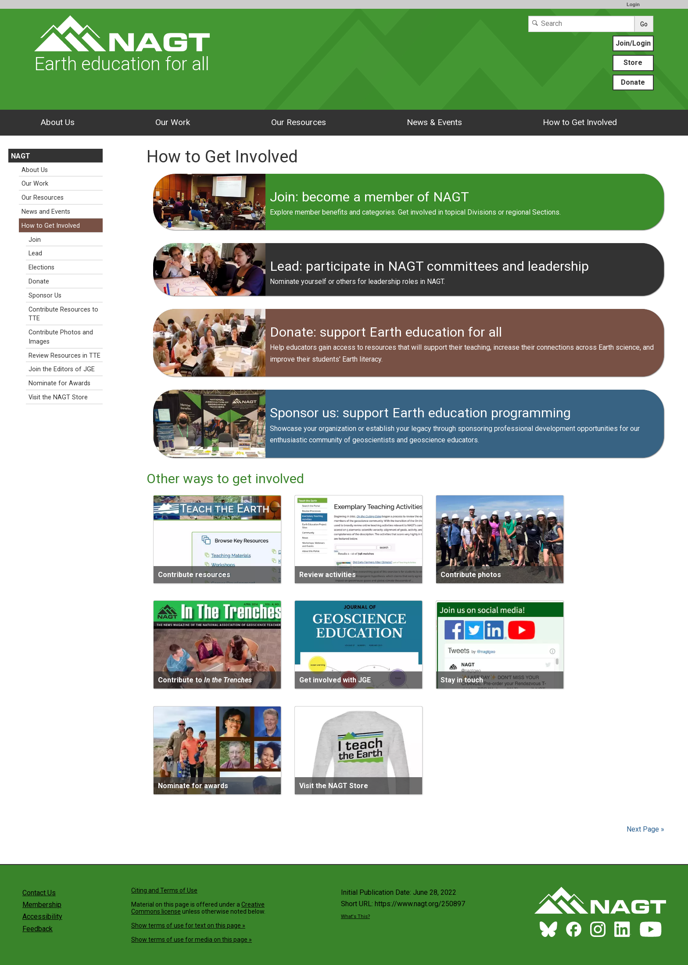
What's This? (355, 916)
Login (633, 4)
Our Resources (298, 122)
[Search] (581, 24)
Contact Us (39, 893)
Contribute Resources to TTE (63, 314)
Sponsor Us (45, 295)
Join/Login (633, 43)
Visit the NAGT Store (58, 397)
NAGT (20, 156)
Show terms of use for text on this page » (188, 925)
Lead (35, 253)
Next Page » (644, 829)
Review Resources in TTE (64, 355)
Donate (633, 82)
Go (644, 24)
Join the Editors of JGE (62, 369)
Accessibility (42, 916)
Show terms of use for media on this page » (191, 939)
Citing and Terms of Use (164, 890)
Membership (41, 904)
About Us (57, 122)
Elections (41, 267)
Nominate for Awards (59, 383)
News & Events (434, 122)
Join (35, 240)
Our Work (172, 122)
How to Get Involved (580, 122)
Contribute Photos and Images (61, 337)
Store (633, 62)
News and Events (46, 211)
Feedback (37, 929)
